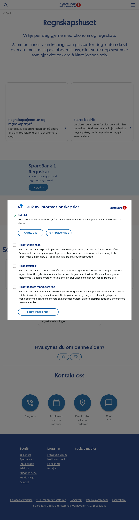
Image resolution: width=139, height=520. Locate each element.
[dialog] (69, 260)
